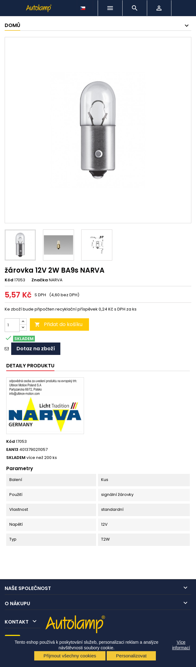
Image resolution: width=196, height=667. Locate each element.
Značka (39, 280)
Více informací (181, 645)
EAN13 (12, 449)
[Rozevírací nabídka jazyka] (83, 6)
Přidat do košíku (58, 324)
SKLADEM (16, 458)
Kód (9, 280)
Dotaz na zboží (35, 348)
